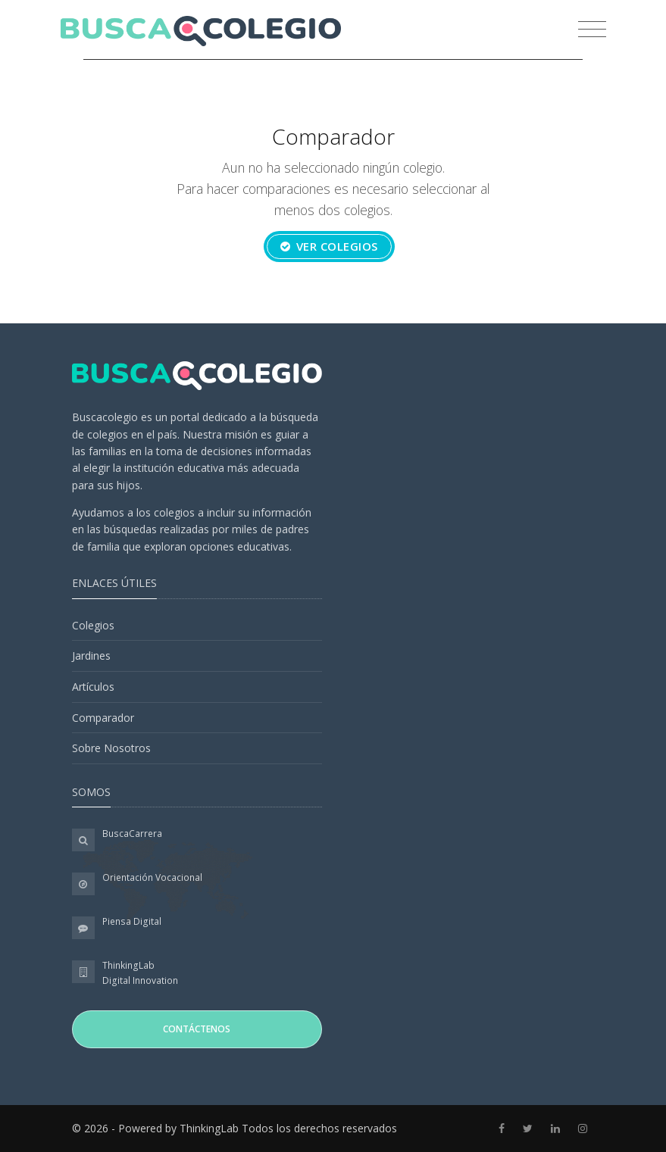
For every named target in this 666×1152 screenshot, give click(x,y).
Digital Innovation (140, 980)
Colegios (93, 625)
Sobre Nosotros (111, 748)
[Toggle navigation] (588, 31)
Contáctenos (196, 1028)
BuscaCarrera (132, 833)
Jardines (91, 655)
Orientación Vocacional (152, 877)
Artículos (93, 686)
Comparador (103, 717)
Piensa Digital (131, 921)
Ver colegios (329, 246)
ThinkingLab (128, 965)
